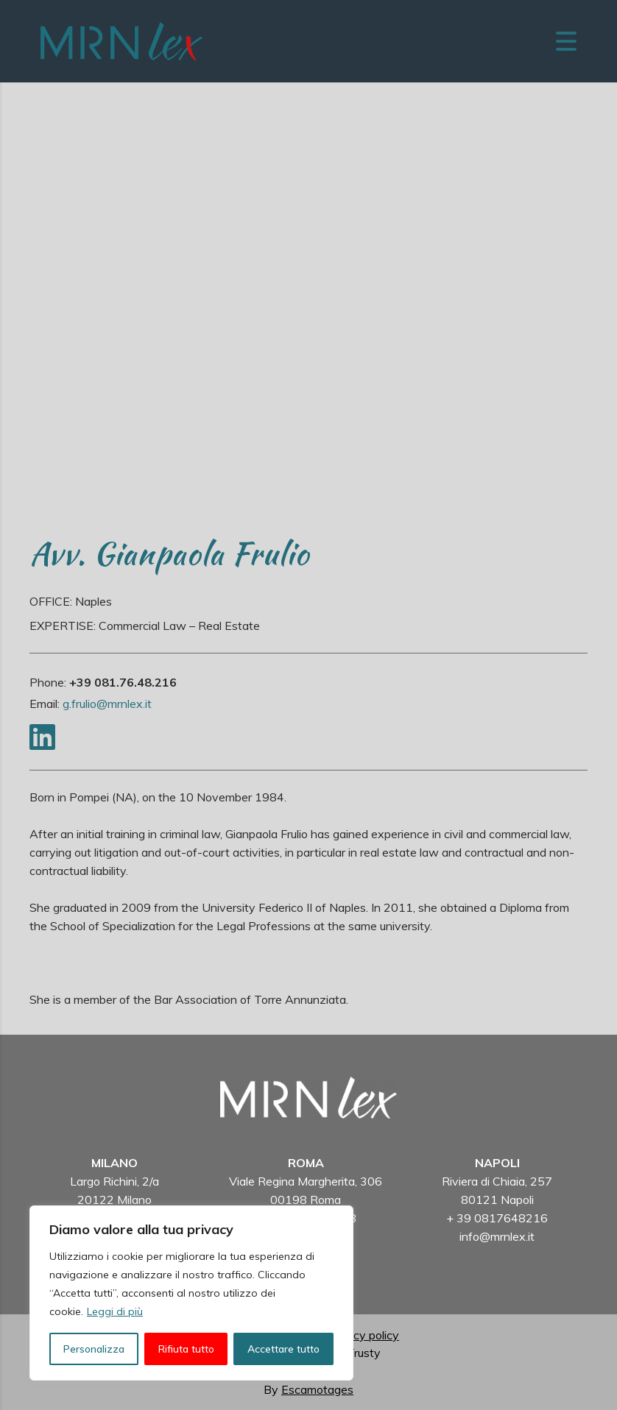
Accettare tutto (283, 1349)
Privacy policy (362, 1335)
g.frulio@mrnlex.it (107, 703)
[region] (191, 1293)
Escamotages (317, 1389)
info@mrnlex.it (497, 1236)
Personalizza (93, 1349)
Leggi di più (115, 1311)
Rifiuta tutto (186, 1349)
